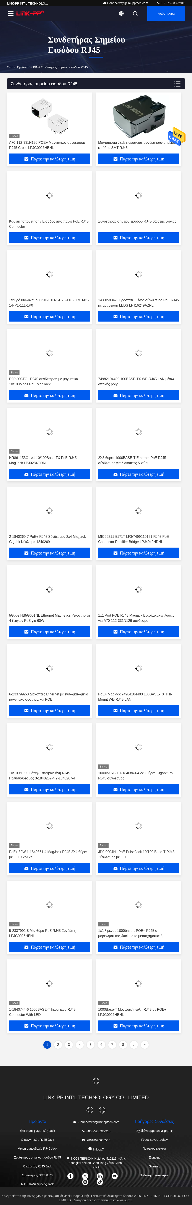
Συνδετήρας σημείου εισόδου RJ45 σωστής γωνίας (137, 221)
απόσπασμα (166, 13)
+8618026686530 (96, 1140)
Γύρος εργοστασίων (154, 1139)
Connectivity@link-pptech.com (125, 3)
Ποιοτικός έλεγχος (154, 1148)
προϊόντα (23, 67)
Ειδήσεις (154, 1157)
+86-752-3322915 (171, 3)
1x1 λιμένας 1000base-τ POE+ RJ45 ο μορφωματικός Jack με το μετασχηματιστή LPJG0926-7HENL (130, 936)
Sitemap (154, 1166)
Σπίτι (10, 67)
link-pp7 (96, 1149)
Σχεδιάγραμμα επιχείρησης (154, 1130)
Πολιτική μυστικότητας (154, 1175)
